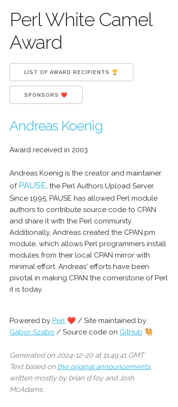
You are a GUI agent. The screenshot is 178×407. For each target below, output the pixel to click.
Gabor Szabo (32, 332)
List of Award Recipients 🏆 (71, 72)
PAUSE (32, 185)
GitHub (131, 332)
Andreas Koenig (56, 126)
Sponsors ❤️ (46, 95)
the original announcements (103, 366)
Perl (58, 320)
